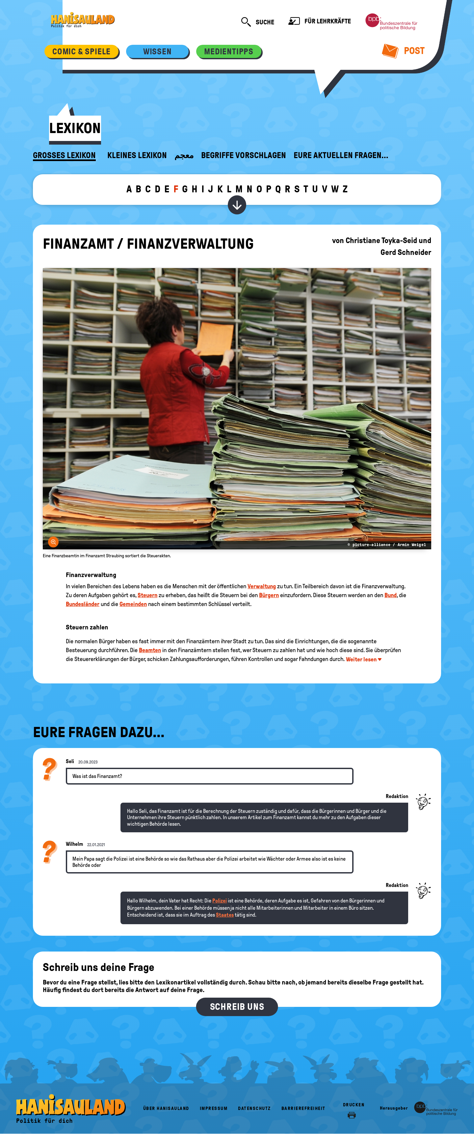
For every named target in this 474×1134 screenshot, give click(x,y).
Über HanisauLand (166, 1108)
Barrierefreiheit (303, 1108)
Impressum (214, 1108)
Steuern (147, 595)
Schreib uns (237, 1007)
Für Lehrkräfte (319, 22)
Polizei (219, 900)
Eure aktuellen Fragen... (341, 155)
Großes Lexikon (64, 155)
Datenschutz (254, 1108)
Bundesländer (82, 604)
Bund (390, 595)
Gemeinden (133, 604)
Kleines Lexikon (137, 155)
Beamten (150, 650)
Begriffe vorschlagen (243, 155)
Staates (225, 915)
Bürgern (269, 595)
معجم (184, 155)
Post (403, 51)
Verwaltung (262, 586)
